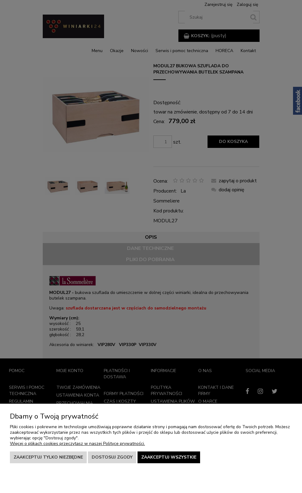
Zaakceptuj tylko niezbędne (48, 457)
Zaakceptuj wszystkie (168, 457)
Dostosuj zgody (112, 457)
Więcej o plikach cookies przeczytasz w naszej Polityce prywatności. (77, 443)
